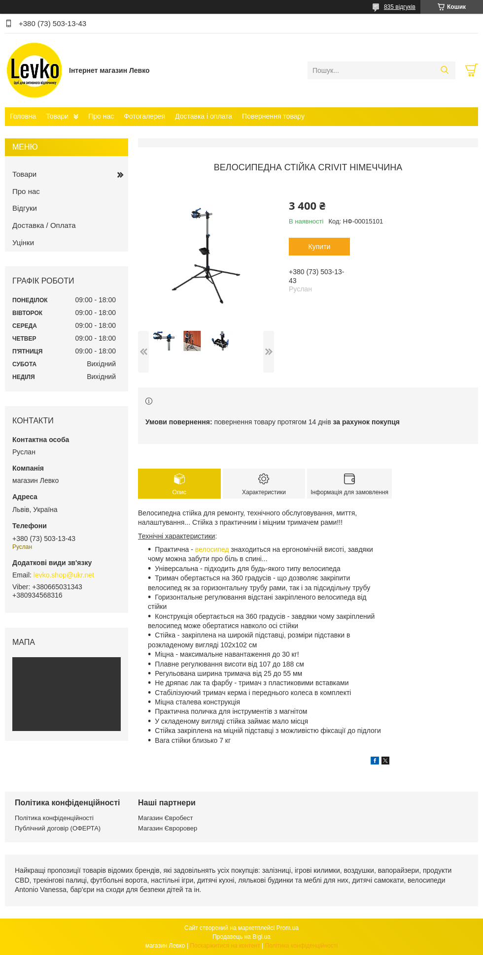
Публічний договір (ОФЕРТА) (58, 828)
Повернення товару (273, 116)
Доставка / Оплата (44, 225)
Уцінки (23, 242)
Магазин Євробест (165, 818)
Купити (320, 247)
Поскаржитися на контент (225, 945)
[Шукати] (444, 70)
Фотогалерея (144, 116)
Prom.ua (287, 927)
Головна (23, 116)
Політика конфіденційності (54, 818)
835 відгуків (399, 6)
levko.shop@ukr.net (64, 575)
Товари (57, 116)
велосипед (212, 549)
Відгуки (24, 208)
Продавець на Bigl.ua (241, 936)
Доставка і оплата (203, 116)
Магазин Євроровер (167, 828)
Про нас (101, 116)
